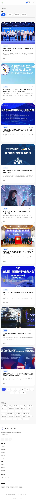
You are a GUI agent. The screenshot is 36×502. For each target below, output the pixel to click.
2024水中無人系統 (5, 480)
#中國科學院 (11, 408)
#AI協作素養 (16, 405)
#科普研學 (18, 416)
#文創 (29, 408)
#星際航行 (4, 411)
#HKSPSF (23, 405)
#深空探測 (18, 413)
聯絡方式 (3, 455)
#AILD (10, 405)
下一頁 (22, 392)
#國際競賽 (23, 408)
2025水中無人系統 (5, 477)
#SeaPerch (4, 408)
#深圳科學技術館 (10, 413)
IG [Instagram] (6, 439)
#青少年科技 (25, 419)
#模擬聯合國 (11, 411)
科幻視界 (17, 14)
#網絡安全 (30, 416)
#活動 (3, 413)
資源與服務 (3, 449)
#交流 (18, 408)
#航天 (3, 419)
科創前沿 (10, 14)
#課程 (15, 419)
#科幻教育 (4, 416)
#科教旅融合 (11, 416)
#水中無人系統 (26, 411)
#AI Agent (4, 405)
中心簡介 (3, 447)
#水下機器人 (18, 411)
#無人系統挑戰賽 (26, 413)
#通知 (19, 419)
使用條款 (21, 498)
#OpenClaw (30, 405)
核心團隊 (3, 452)
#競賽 (24, 416)
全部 (3, 14)
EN (29, 2)
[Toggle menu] (33, 2)
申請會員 (3, 458)
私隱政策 (15, 498)
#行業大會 (9, 419)
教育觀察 (24, 14)
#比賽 (3, 487)
